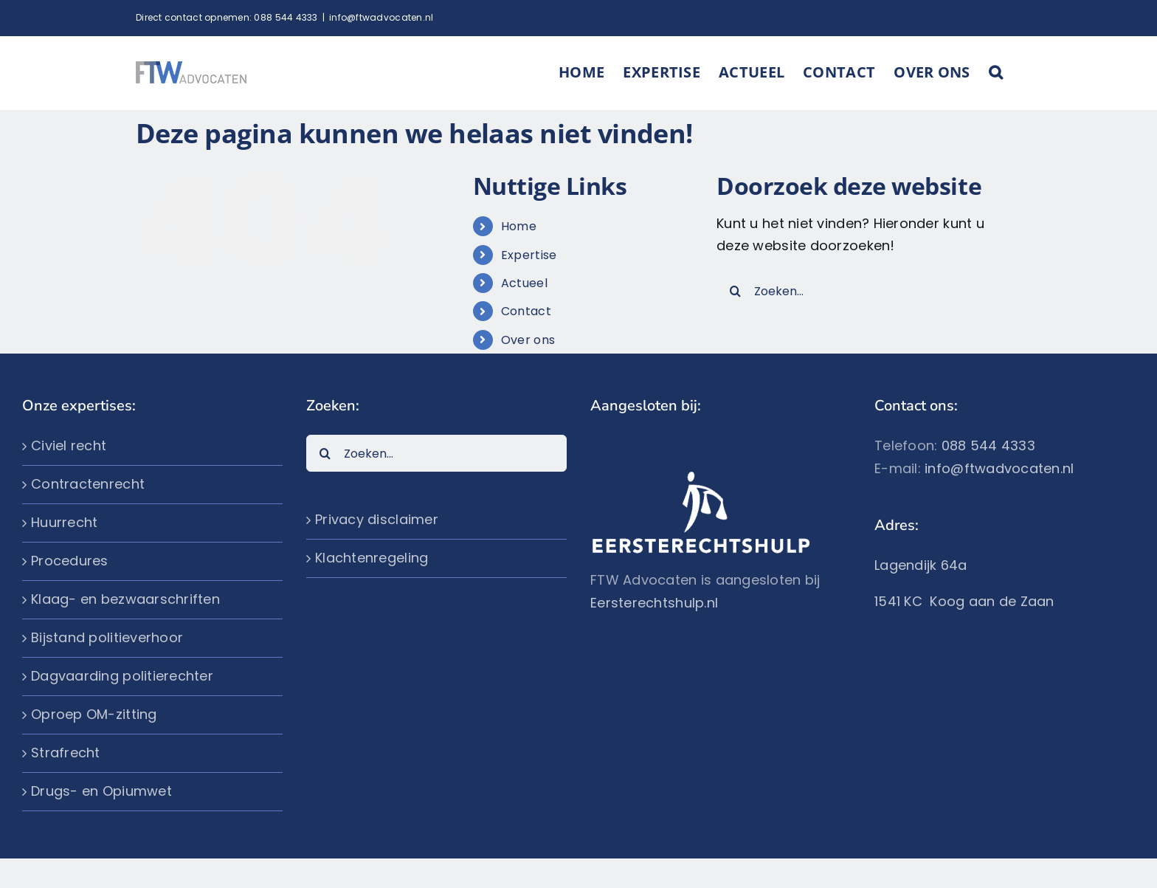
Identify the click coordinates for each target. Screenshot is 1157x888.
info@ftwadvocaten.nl (381, 17)
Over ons (528, 339)
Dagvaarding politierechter (122, 675)
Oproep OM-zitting (94, 713)
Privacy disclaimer (376, 518)
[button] (996, 72)
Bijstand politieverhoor (107, 636)
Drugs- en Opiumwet (101, 790)
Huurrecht (64, 521)
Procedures (69, 560)
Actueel (524, 282)
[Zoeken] (734, 290)
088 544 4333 (285, 17)
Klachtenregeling (371, 557)
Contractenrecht (88, 483)
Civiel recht (68, 445)
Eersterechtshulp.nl (654, 602)
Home (518, 225)
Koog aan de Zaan (992, 600)
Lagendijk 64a (920, 564)
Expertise (528, 254)
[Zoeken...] (856, 290)
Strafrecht (65, 752)
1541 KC (902, 600)
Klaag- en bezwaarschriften (125, 598)
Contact (526, 310)
